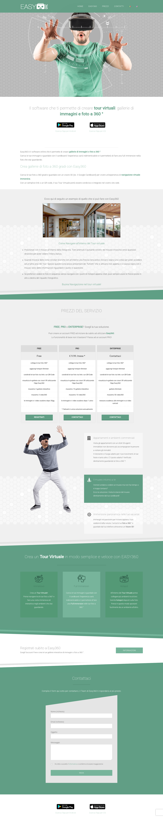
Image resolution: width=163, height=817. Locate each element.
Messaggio (55, 742)
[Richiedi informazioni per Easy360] (129, 650)
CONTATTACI (77, 417)
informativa (73, 764)
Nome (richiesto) (57, 711)
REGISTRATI (39, 417)
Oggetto (54, 732)
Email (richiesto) (57, 722)
